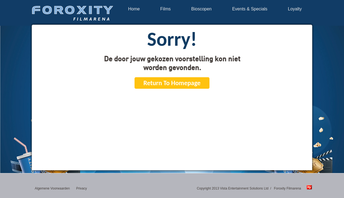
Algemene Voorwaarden (52, 188)
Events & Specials (249, 9)
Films (165, 9)
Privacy (81, 188)
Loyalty (295, 9)
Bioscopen (201, 9)
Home (134, 9)
